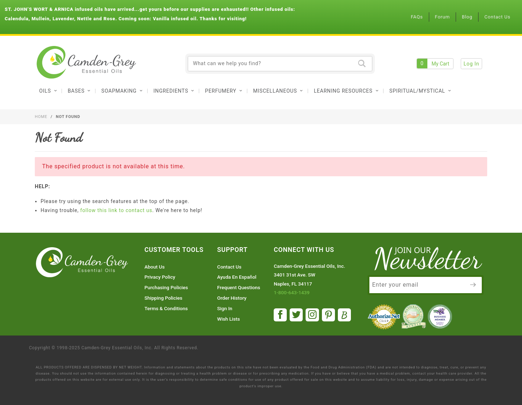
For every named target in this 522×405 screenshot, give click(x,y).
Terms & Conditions (166, 308)
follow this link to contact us (116, 210)
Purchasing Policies (166, 287)
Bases (79, 91)
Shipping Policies (163, 298)
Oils (48, 91)
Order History (231, 298)
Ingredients (173, 91)
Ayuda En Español (236, 277)
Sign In (224, 308)
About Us (154, 267)
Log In (471, 64)
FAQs (417, 17)
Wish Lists (228, 319)
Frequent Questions (238, 287)
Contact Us (497, 17)
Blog (467, 17)
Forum (442, 17)
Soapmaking (122, 91)
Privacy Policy (159, 277)
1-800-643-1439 (292, 292)
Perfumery (224, 91)
